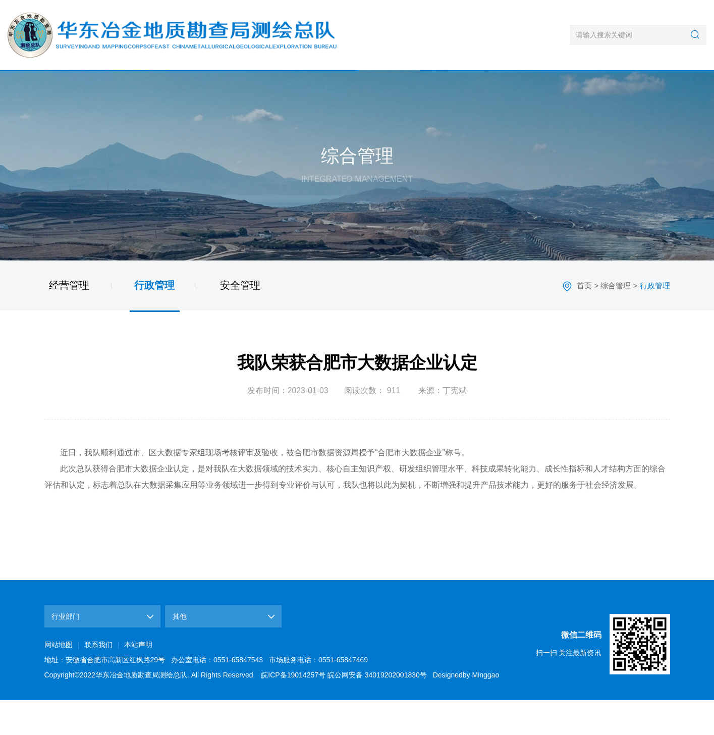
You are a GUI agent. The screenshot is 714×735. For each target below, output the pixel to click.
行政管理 (154, 319)
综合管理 (388, 88)
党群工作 (451, 88)
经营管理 (69, 319)
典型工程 (326, 88)
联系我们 (639, 88)
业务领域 (263, 88)
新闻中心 (201, 88)
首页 (75, 88)
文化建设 (513, 88)
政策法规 (576, 88)
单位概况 (138, 88)
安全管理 (240, 319)
